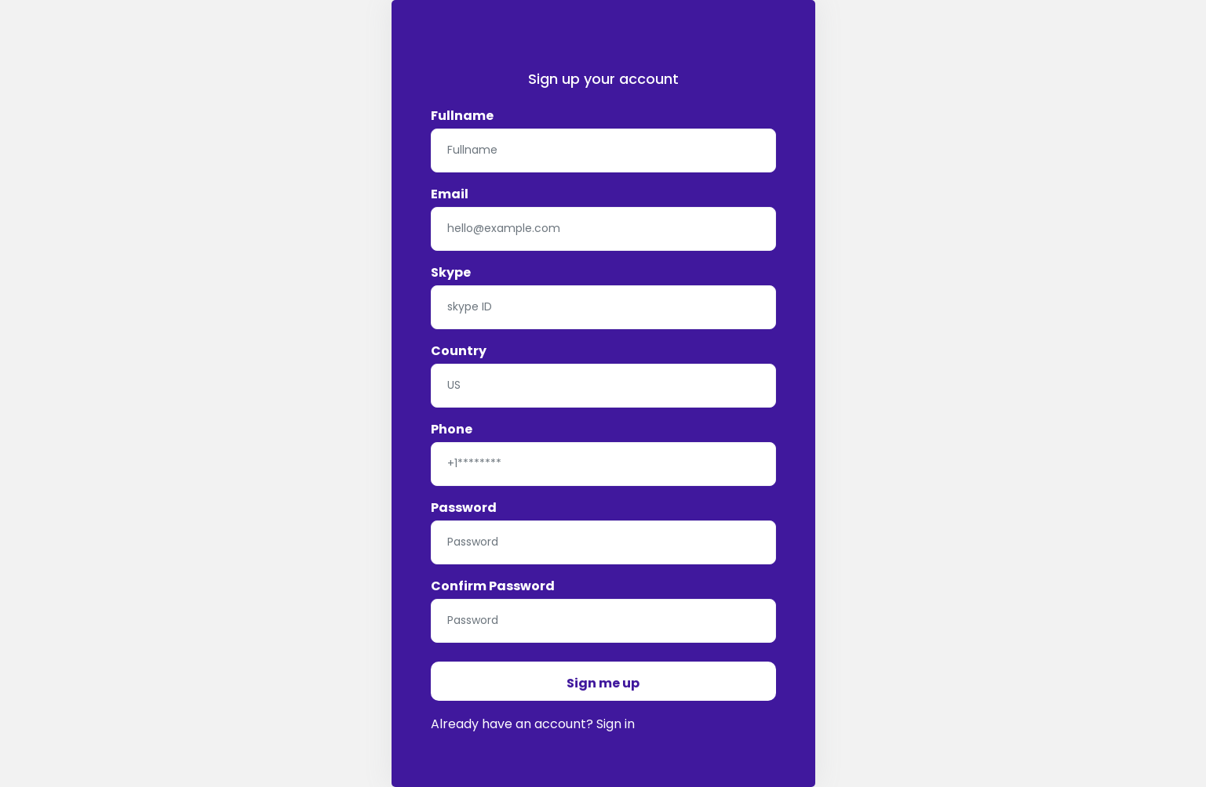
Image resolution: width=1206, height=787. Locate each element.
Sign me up (603, 683)
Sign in (615, 724)
